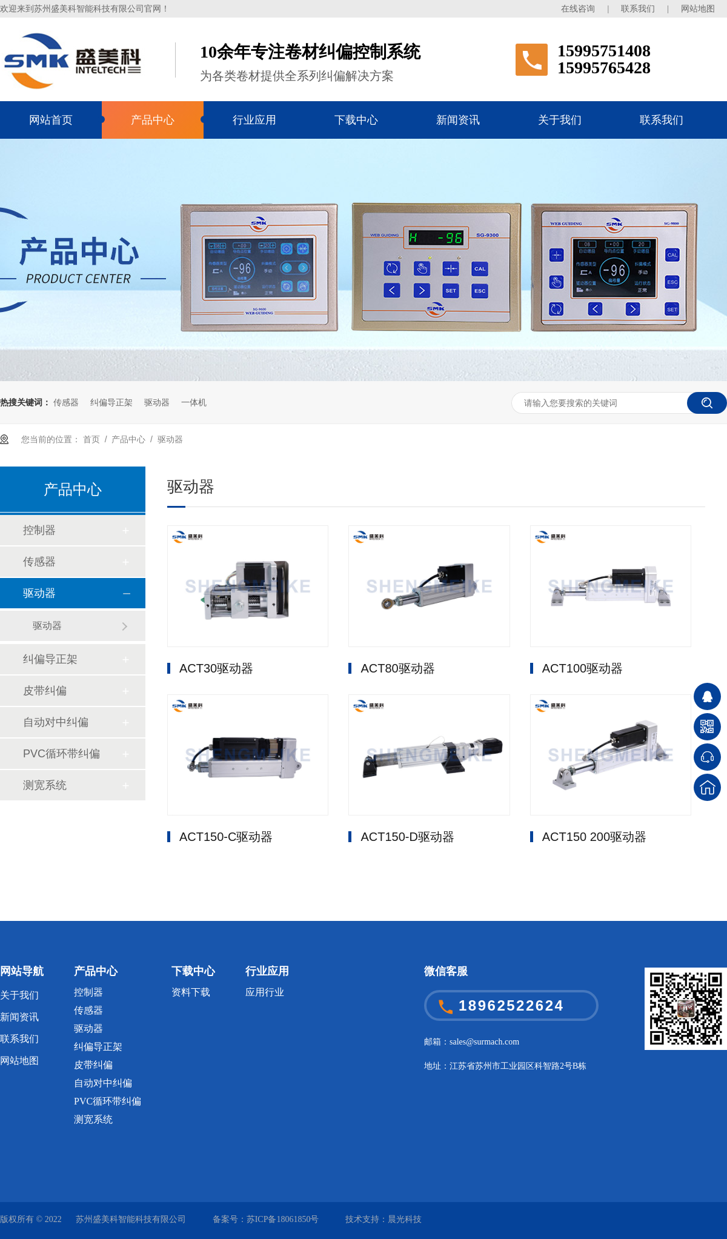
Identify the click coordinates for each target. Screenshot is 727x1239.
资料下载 (190, 992)
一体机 (194, 402)
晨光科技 (405, 1219)
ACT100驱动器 (582, 668)
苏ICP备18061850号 (283, 1219)
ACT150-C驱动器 (226, 836)
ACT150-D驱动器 (407, 836)
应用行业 (264, 992)
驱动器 (157, 402)
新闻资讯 (458, 120)
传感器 (66, 402)
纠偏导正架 (111, 402)
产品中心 (152, 120)
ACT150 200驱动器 (594, 836)
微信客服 (446, 971)
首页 (91, 439)
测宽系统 (45, 785)
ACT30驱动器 (216, 668)
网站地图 (698, 8)
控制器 (39, 530)
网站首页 (51, 120)
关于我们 (560, 120)
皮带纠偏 (45, 691)
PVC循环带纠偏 (61, 754)
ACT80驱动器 (397, 668)
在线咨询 (578, 8)
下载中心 (356, 120)
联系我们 (638, 8)
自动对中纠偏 (55, 722)
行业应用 (254, 120)
